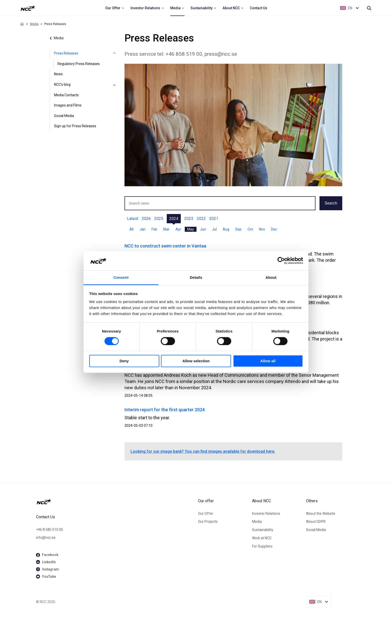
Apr (178, 229)
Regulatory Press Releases (79, 64)
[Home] (22, 24)
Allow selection (196, 361)
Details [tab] (196, 277)
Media (34, 24)
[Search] (369, 8)
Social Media (64, 116)
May (190, 229)
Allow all (268, 361)
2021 (213, 218)
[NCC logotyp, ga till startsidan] (28, 8)
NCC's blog (62, 84)
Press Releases (66, 53)
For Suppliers (262, 546)
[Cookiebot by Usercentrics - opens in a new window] (281, 260)
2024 (173, 218)
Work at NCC (262, 538)
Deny (124, 361)
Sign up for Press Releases (75, 126)
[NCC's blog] (114, 85)
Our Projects (208, 522)
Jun (203, 229)
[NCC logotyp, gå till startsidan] (115, 501)
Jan (143, 229)
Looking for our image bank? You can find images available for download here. (202, 451)
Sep (238, 229)
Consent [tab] (121, 277)
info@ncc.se (46, 538)
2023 (188, 218)
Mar (166, 229)
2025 (158, 218)
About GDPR (316, 522)
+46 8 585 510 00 (49, 530)
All (132, 229)
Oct (250, 229)
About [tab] (271, 277)
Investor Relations (266, 514)
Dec (274, 229)
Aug (226, 229)
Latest (132, 218)
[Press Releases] (114, 53)
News (58, 74)
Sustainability (262, 530)
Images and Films (68, 105)
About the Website (320, 514)
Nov (262, 229)
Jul (214, 229)
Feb (154, 229)
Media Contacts (66, 95)
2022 (201, 218)
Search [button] (330, 203)
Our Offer (205, 514)
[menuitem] (114, 8)
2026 (146, 218)
